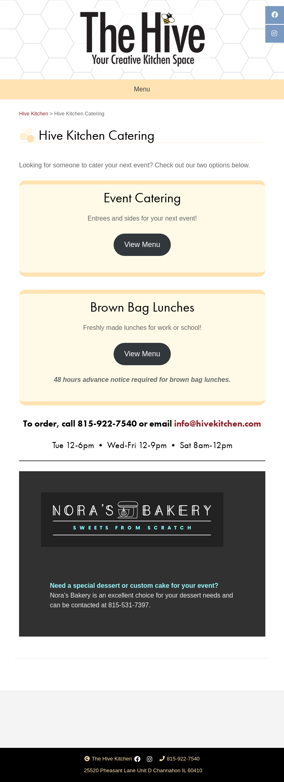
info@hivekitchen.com (217, 423)
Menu (142, 89)
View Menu (142, 244)
